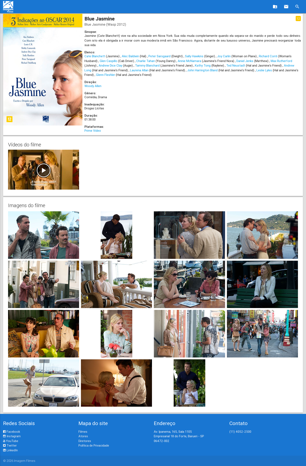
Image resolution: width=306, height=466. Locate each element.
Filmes (82, 432)
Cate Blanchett (94, 56)
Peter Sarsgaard (159, 56)
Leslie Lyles (264, 70)
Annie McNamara (189, 61)
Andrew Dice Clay (110, 65)
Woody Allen (92, 86)
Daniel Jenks (244, 61)
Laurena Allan (139, 70)
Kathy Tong (203, 65)
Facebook (11, 432)
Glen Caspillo (108, 61)
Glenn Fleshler (105, 75)
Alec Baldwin (130, 56)
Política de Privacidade (93, 445)
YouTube (10, 441)
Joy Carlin (224, 56)
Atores (83, 436)
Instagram (12, 436)
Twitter (10, 445)
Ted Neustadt (235, 65)
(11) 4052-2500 (240, 432)
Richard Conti (268, 56)
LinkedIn (10, 450)
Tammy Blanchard (147, 65)
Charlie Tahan (145, 61)
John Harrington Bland (202, 70)
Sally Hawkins (194, 56)
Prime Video (92, 131)
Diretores (84, 441)
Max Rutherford (281, 61)
